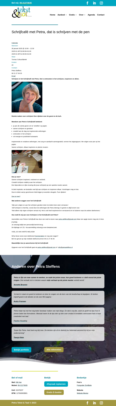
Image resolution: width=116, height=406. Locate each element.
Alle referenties (54, 350)
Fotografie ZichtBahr (84, 385)
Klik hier (19, 382)
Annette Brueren (20, 285)
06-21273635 (26, 3)
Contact (100, 15)
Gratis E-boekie (54, 392)
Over (81, 15)
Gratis (72, 15)
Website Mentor (82, 393)
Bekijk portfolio (21, 350)
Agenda (91, 15)
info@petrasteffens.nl (65, 247)
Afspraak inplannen (56, 384)
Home (52, 15)
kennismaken (39, 236)
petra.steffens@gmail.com (68, 219)
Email (13, 76)
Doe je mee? (16, 196)
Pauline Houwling (20, 321)
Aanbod (61, 15)
